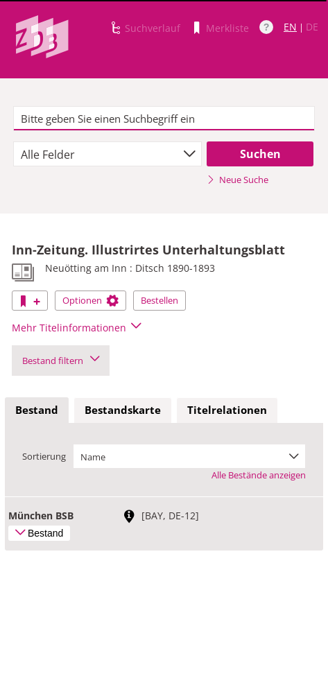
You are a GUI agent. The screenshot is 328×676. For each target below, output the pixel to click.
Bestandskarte (123, 410)
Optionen (90, 300)
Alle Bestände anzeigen (259, 475)
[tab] (37, 410)
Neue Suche (237, 179)
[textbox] (164, 118)
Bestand (36, 410)
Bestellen (159, 300)
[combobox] (107, 153)
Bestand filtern (60, 360)
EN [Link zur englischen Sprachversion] (290, 26)
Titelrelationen (227, 410)
